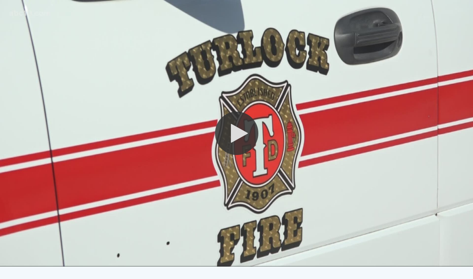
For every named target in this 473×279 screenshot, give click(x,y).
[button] (236, 133)
